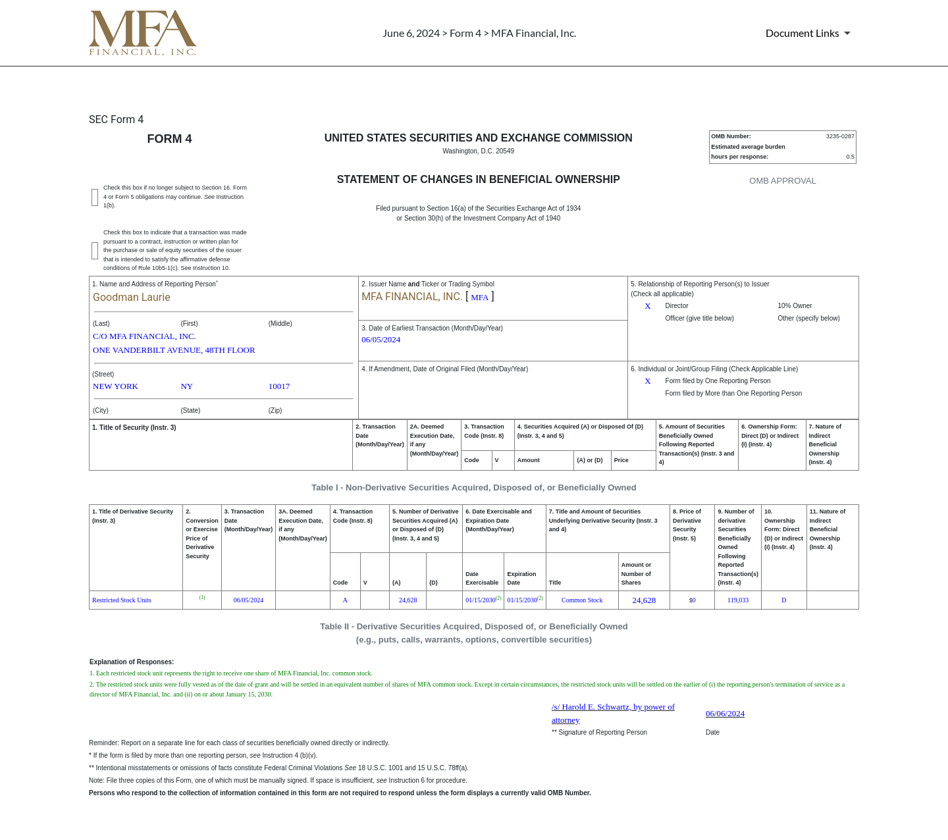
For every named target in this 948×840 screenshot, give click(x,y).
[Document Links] (810, 33)
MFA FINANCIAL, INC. (412, 296)
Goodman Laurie (132, 297)
